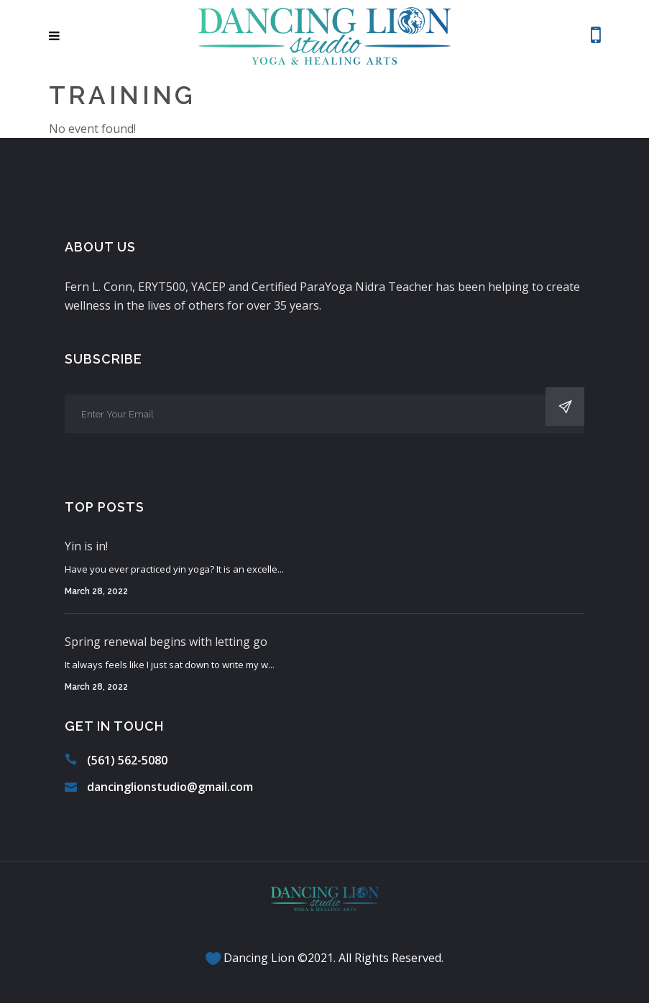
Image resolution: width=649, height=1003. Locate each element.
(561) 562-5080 (127, 760)
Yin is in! (86, 546)
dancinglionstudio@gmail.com (170, 787)
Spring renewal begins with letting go (166, 642)
